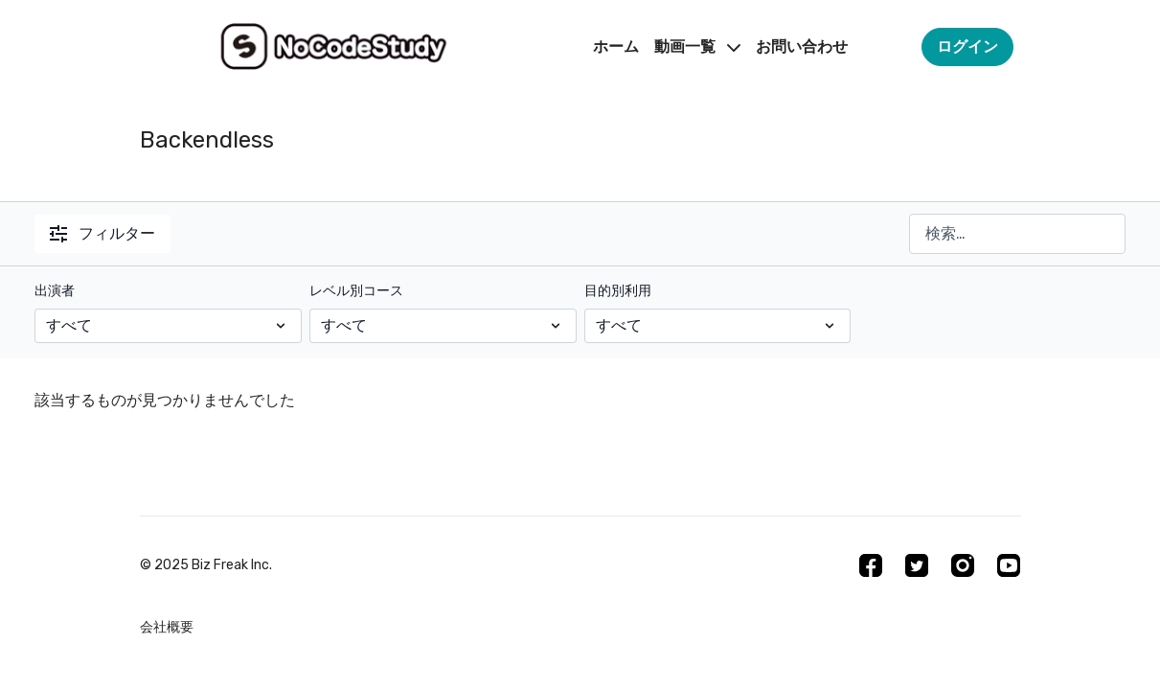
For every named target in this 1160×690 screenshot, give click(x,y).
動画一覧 (697, 46)
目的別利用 (617, 291)
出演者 (54, 291)
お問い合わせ (802, 46)
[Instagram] (962, 565)
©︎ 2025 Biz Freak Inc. (206, 565)
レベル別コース (356, 291)
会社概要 (166, 627)
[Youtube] (1008, 565)
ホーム (616, 46)
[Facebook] (870, 565)
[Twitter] (916, 565)
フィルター (102, 233)
